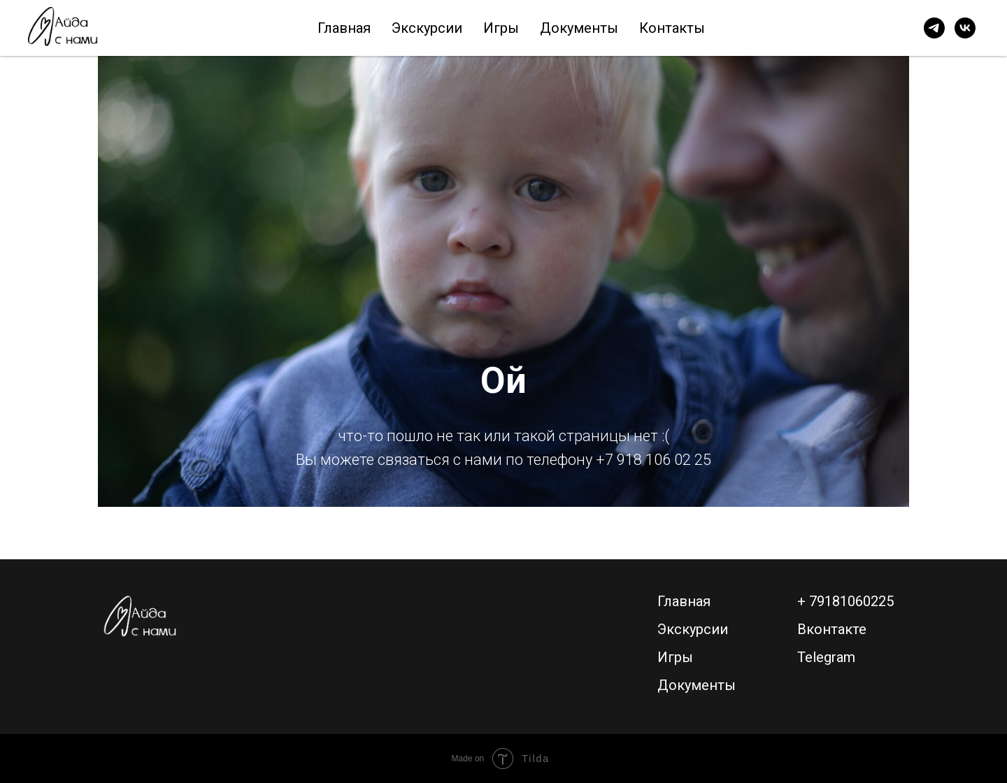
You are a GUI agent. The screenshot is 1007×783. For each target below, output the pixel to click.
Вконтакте (831, 629)
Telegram (826, 657)
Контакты (672, 28)
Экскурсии (427, 28)
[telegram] (934, 27)
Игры (501, 28)
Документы (579, 28)
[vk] (965, 27)
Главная (344, 28)
